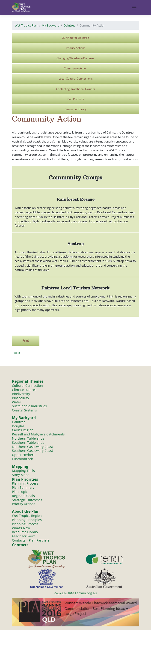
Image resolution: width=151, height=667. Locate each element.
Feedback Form (23, 536)
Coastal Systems (24, 410)
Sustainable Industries (29, 406)
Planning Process (25, 483)
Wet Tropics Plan (26, 25)
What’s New (21, 528)
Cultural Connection (27, 385)
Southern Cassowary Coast (32, 451)
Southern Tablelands (28, 442)
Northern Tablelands (28, 438)
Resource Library (75, 109)
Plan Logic (19, 492)
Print (25, 340)
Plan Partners (75, 99)
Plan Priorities (25, 479)
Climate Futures (24, 389)
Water (16, 402)
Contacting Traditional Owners (75, 89)
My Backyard (50, 25)
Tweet (16, 353)
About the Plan (26, 511)
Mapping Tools (23, 470)
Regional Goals (23, 496)
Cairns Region (22, 430)
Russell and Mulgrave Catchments (38, 434)
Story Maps (20, 475)
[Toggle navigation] (134, 7)
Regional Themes (27, 381)
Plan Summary (23, 487)
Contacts (20, 545)
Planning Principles (27, 520)
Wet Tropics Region (27, 516)
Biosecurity (20, 398)
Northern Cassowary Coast (32, 446)
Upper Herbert (23, 455)
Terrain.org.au (86, 593)
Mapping (20, 466)
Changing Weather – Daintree (75, 58)
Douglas (18, 426)
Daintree (69, 25)
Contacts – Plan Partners (31, 540)
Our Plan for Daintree (75, 37)
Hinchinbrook (22, 459)
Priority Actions (75, 48)
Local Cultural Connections (76, 78)
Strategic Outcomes (27, 500)
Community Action (75, 68)
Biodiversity (21, 394)
